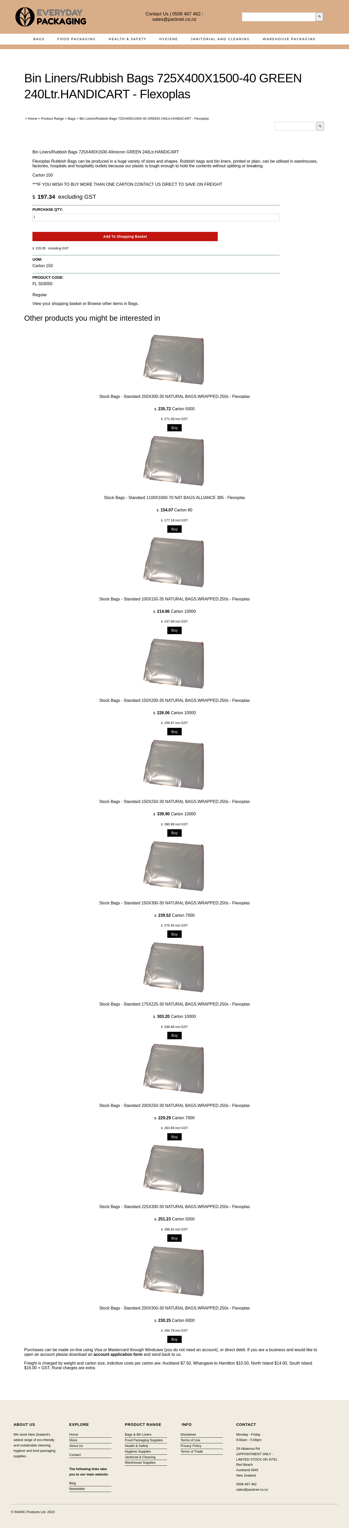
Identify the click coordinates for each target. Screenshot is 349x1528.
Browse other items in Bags (113, 303)
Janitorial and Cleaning (220, 39)
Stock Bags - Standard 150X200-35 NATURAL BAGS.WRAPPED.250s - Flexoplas (174, 700)
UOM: (37, 259)
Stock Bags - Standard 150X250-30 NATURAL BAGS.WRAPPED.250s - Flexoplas (174, 801)
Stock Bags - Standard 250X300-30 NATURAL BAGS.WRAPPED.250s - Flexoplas (174, 396)
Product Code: (48, 277)
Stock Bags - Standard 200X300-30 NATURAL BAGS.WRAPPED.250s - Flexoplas (174, 1308)
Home (32, 118)
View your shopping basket (57, 303)
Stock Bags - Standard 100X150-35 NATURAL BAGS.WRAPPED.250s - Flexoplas (174, 599)
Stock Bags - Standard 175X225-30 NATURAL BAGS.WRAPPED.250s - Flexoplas (174, 1004)
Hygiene (168, 39)
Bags (39, 39)
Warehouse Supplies (140, 1462)
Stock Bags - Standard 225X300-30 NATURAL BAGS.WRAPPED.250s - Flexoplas (174, 1206)
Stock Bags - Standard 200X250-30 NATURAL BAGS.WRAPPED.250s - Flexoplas (174, 1105)
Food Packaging (76, 39)
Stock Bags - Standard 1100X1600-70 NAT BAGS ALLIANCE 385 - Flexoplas (174, 497)
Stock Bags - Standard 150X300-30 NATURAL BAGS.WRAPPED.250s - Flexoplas (174, 903)
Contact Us (157, 13)
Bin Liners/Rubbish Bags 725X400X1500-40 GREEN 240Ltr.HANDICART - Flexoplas (144, 118)
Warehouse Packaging (289, 39)
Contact (75, 1455)
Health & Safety (127, 39)
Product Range (52, 118)
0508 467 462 (186, 13)
